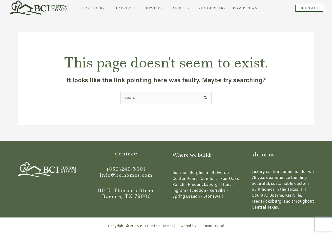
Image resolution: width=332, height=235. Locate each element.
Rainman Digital (210, 226)
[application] (181, 8)
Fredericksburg (203, 184)
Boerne (179, 172)
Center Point (184, 178)
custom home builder (286, 171)
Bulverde (220, 172)
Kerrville (217, 190)
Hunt (226, 184)
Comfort (208, 178)
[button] (309, 8)
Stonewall (213, 196)
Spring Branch (186, 196)
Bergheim (198, 172)
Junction (197, 190)
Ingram (179, 190)
